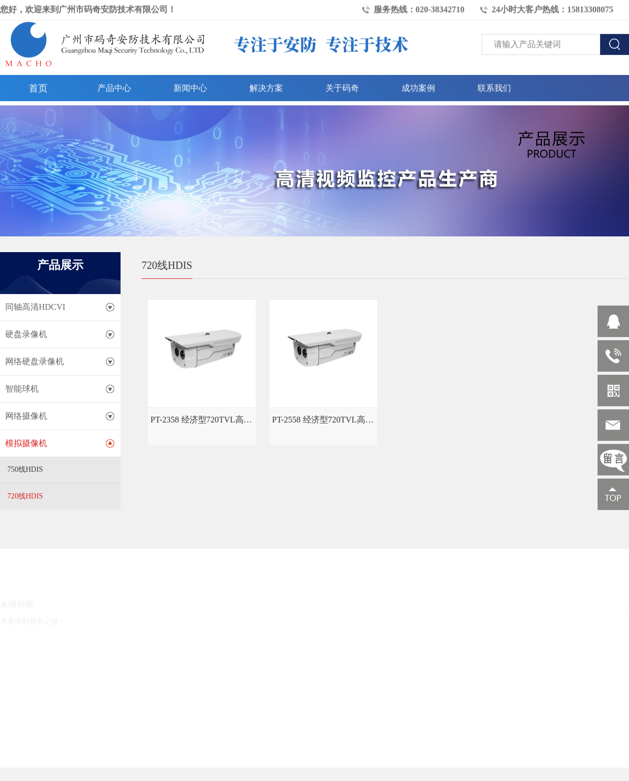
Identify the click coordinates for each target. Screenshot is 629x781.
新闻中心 (190, 85)
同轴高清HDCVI (35, 306)
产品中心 (114, 85)
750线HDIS (25, 469)
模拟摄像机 (26, 443)
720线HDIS (25, 496)
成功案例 (418, 85)
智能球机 (22, 388)
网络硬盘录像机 (34, 361)
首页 (38, 86)
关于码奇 (342, 85)
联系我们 (494, 85)
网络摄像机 (26, 415)
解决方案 (266, 85)
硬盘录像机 (26, 334)
